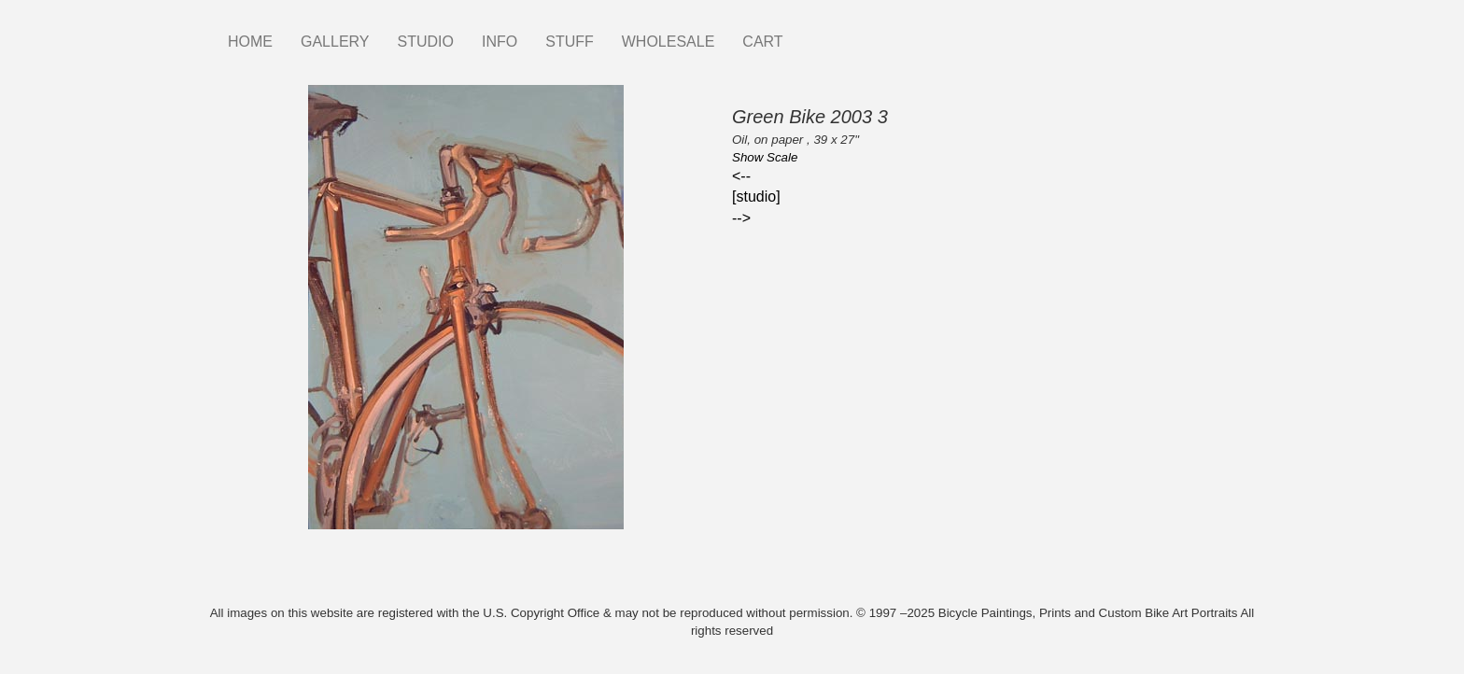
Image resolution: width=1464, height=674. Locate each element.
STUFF (569, 41)
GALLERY (335, 41)
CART (762, 41)
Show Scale (764, 157)
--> (741, 218)
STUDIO (426, 41)
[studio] (756, 196)
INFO (499, 41)
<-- (741, 176)
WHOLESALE (668, 41)
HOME (250, 41)
